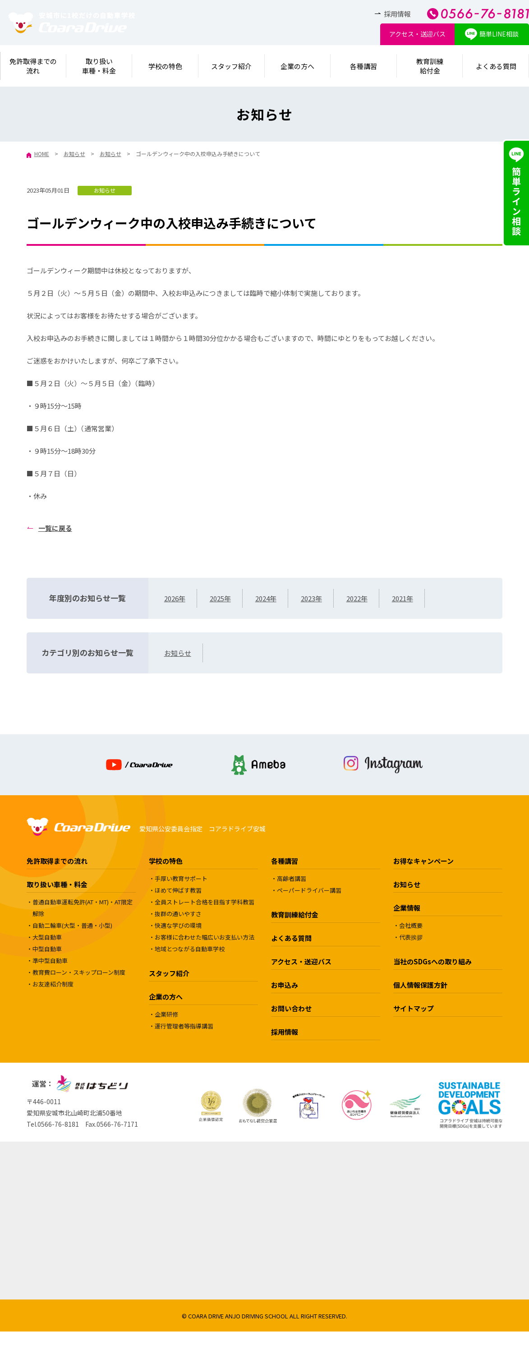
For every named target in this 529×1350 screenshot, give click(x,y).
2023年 (311, 598)
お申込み (284, 985)
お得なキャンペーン (423, 861)
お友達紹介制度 (53, 984)
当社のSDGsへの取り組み (432, 961)
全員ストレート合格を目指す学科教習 (204, 902)
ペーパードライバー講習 (309, 890)
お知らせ (104, 190)
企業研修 (166, 1014)
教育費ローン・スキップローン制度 (78, 972)
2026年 (174, 598)
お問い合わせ (291, 1008)
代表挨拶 (411, 937)
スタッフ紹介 (231, 66)
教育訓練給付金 (429, 65)
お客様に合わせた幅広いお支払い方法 (204, 937)
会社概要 (411, 925)
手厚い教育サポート (181, 878)
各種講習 (363, 66)
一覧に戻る (55, 528)
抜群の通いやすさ (178, 913)
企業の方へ (297, 66)
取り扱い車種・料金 (57, 884)
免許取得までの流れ (57, 861)
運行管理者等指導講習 (184, 1026)
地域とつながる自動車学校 (190, 949)
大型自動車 (47, 937)
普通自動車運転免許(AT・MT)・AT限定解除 (82, 908)
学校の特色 (165, 66)
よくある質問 (496, 66)
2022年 (357, 598)
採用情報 (397, 13)
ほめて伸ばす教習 (178, 890)
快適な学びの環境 (178, 925)
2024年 (265, 598)
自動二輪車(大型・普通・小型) (72, 925)
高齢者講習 (291, 878)
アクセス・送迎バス (417, 33)
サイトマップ (413, 1008)
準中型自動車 (50, 960)
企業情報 (406, 907)
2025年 (220, 598)
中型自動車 (47, 949)
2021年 (402, 598)
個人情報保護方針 (420, 985)
